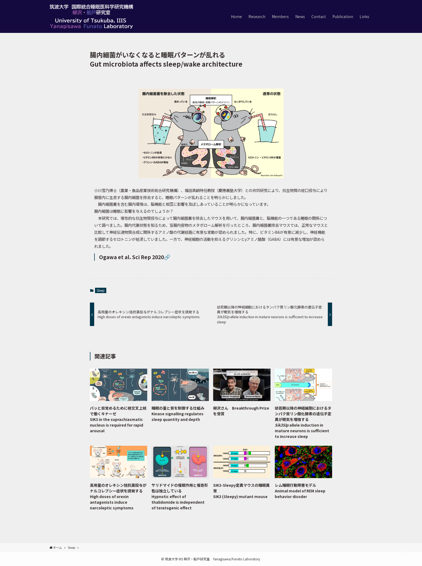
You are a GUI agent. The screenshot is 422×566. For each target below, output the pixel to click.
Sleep (101, 290)
